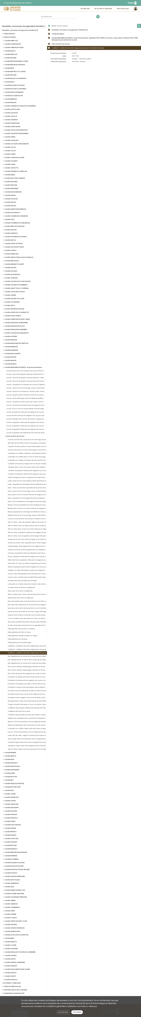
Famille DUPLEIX (10, 202)
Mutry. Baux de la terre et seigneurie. (20, 591)
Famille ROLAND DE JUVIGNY (15, 863)
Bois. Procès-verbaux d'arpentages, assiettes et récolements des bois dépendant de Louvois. (27, 667)
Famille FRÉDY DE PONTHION (14, 226)
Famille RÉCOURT (11, 845)
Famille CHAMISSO (11, 120)
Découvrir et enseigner (103, 9)
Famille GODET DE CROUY (14, 243)
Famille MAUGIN (10, 357)
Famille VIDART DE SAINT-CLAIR (16, 921)
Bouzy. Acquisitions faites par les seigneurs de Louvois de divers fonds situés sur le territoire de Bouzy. (27, 556)
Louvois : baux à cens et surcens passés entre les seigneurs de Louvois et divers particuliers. (26, 409)
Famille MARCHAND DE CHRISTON (16, 343)
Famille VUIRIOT (10, 976)
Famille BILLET (10, 82)
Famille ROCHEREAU (12, 859)
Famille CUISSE (10, 164)
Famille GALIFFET (11, 230)
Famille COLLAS (10, 147)
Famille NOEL (9, 790)
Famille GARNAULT (11, 233)
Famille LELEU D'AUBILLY (13, 316)
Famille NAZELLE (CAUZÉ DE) (14, 783)
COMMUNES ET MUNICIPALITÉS (13, 993)
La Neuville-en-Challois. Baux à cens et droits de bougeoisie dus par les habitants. (27, 457)
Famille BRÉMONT (11, 99)
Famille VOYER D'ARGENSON (14, 928)
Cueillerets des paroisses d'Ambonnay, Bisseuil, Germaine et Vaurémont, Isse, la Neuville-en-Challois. (27, 708)
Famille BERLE (9, 938)
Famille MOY (9, 780)
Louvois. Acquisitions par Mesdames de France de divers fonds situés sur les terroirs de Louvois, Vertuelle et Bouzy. (26, 433)
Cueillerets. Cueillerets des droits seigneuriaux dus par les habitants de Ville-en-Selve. (27, 649)
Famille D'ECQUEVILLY (12, 213)
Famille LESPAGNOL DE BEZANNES (16, 323)
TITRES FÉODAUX (9, 34)
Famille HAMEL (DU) (12, 254)
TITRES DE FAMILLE (9, 37)
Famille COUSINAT (11, 161)
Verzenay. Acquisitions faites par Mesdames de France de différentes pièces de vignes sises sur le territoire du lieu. (27, 553)
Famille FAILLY (10, 219)
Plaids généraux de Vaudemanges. (19, 642)
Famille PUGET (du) (11, 839)
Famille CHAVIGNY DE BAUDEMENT (16, 133)
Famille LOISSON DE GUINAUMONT (17, 333)
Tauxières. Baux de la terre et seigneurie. (21, 587)
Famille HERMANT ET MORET (14, 264)
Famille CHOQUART (12, 140)
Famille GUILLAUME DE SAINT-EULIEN (17, 969)
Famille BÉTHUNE (10, 75)
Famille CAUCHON (11, 113)
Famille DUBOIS (10, 195)
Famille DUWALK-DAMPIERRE (15, 962)
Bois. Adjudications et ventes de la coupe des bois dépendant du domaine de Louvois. (27, 656)
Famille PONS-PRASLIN (13, 825)
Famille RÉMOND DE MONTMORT (16, 852)
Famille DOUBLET (11, 955)
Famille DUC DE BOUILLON (14, 96)
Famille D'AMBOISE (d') (13, 44)
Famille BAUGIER (10, 58)
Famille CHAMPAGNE (12, 123)
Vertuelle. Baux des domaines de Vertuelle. (22, 581)
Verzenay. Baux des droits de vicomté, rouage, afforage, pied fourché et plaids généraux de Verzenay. (27, 612)
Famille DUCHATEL (11, 199)
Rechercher (85, 9)
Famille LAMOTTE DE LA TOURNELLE (17, 288)
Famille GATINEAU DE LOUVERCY (16, 237)
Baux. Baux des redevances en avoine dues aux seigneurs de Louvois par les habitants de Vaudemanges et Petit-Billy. (27, 605)
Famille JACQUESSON (12, 274)
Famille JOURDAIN (11, 278)
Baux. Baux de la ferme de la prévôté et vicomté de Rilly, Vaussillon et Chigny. (27, 608)
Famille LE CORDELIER (12, 302)
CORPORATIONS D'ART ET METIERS (15, 990)
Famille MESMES (10, 753)
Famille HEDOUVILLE (12, 261)
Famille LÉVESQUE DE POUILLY (15, 326)
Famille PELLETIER (11, 811)
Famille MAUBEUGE (11, 350)
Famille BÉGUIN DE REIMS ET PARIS (16, 61)
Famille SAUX (9, 887)
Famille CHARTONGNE (12, 127)
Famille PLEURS (10, 821)
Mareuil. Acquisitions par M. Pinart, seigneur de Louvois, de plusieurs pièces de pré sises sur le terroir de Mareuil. (27, 567)
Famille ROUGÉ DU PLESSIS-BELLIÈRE (17, 869)
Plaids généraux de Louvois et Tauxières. (21, 629)
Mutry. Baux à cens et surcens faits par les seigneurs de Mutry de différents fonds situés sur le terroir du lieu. (27, 495)
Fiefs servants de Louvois (15, 436)
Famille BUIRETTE (11, 942)
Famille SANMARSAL (12, 883)
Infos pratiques (123, 9)
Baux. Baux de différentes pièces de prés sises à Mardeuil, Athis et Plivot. (27, 622)
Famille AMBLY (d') (11, 41)
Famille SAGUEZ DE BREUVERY (15, 876)
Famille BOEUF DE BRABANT (14, 92)
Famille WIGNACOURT (12, 931)
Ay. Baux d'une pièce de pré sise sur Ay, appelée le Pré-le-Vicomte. (27, 625)
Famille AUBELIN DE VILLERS (14, 47)
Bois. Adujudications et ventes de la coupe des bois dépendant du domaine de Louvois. (27, 660)
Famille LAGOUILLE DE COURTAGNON (17, 281)
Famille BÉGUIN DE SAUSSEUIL (15, 65)
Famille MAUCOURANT (13, 354)
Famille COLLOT (10, 151)
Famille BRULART (11, 102)
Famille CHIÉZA (10, 137)
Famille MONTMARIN (12, 770)
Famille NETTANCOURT (13, 787)
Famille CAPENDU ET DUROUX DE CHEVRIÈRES (20, 106)
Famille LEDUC (10, 305)
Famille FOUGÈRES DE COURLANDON (17, 223)
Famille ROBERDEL (11, 856)
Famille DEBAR (10, 175)
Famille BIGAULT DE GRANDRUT (16, 78)
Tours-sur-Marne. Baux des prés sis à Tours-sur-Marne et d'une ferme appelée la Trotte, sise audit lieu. (27, 618)
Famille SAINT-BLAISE (12, 880)
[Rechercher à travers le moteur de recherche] (59, 17)
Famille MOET (9, 759)
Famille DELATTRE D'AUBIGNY (15, 178)
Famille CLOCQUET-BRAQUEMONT (17, 144)
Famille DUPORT (10, 206)
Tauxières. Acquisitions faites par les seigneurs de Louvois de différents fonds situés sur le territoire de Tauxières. (27, 471)
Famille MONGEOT (11, 763)
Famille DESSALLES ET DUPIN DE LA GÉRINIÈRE (20, 952)
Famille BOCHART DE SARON (14, 85)
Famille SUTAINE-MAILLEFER (14, 894)
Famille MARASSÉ (11, 340)
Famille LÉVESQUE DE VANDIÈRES (16, 329)
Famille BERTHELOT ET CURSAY (15, 72)
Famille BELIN (9, 68)
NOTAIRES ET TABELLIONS (12, 983)
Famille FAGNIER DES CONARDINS (16, 216)
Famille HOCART (10, 268)
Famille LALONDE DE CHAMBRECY (16, 285)
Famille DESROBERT (11, 188)
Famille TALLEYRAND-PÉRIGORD (16, 897)
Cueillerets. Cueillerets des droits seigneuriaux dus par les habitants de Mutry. (27, 653)
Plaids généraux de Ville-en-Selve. (19, 632)
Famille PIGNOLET (11, 814)
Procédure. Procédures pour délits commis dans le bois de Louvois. (27, 684)
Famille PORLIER (10, 828)
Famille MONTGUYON (12, 766)
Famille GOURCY (10, 250)
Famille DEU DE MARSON (13, 192)
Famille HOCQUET (11, 271)
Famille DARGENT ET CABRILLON (16, 171)
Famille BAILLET (10, 51)
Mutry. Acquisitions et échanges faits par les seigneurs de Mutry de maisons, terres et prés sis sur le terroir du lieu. (27, 498)
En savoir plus (63, 1012)
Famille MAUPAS (10, 360)
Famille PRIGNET (10, 835)
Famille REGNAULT (11, 849)
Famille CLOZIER (10, 945)
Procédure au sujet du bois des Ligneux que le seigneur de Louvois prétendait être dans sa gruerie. (27, 687)
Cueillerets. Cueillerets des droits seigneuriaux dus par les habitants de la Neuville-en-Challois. (27, 646)
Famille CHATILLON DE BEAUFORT (16, 130)
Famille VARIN (10, 911)
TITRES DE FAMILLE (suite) (12, 986)
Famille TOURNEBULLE (12, 907)
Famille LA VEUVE (11, 918)
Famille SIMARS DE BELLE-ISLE (15, 890)
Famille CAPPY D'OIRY (12, 109)
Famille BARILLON (11, 54)
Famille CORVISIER (11, 949)
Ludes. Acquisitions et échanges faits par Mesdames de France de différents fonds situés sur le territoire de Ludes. (27, 484)
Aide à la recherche (48, 20)
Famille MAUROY (10, 364)
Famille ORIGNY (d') (12, 797)
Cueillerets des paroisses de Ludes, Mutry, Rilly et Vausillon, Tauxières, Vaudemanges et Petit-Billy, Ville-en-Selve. (27, 715)
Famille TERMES (10, 900)
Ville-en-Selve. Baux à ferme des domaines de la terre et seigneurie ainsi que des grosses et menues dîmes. (27, 594)
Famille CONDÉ (10, 154)
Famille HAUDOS (10, 973)
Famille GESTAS (10, 240)
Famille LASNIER (10, 295)
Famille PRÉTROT (11, 832)
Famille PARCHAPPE (12, 808)
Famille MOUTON (11, 777)
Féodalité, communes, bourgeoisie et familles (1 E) (20, 30)
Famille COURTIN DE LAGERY (14, 158)
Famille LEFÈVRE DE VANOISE (14, 309)
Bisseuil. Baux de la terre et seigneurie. (21, 598)
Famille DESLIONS (11, 185)
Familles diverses (11, 980)
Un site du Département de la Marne (17, 3)
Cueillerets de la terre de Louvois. (19, 711)
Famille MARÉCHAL (11, 347)
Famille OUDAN (10, 801)
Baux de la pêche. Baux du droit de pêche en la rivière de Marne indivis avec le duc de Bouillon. (27, 601)
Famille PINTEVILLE (11, 818)
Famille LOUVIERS (11, 336)
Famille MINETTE (10, 756)
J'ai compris (77, 1012)
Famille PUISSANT (11, 842)
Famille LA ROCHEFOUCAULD (15, 292)
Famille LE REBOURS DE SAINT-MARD (17, 319)
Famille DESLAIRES (11, 182)
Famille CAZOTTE (11, 116)
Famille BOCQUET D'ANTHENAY (15, 89)
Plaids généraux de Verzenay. (18, 639)
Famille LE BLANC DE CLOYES (14, 299)
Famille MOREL (10, 773)
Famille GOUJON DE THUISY (14, 247)
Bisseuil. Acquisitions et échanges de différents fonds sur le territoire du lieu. (27, 512)
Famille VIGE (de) (11, 925)
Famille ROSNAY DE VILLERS (14, 866)
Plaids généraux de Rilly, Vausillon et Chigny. (23, 636)
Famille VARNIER (10, 914)
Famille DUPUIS (10, 959)
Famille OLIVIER (10, 794)
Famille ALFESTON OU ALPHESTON (16, 935)
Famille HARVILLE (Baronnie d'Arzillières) (19, 257)
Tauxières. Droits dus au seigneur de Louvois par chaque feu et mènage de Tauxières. (27, 464)
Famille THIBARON (11, 904)
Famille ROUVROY (11, 873)
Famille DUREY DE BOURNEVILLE (15, 209)
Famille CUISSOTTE (11, 168)
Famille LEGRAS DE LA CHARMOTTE (17, 312)
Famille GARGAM (11, 966)
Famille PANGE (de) (12, 804)
